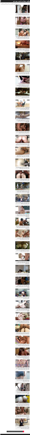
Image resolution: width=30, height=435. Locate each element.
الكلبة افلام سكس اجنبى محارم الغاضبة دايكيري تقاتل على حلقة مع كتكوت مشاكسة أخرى (22, 286)
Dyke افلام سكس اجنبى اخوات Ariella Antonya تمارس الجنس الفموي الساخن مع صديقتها (22, 274)
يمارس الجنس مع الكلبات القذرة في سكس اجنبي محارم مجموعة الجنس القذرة (22, 14)
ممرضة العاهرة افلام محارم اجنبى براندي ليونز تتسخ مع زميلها (22, 380)
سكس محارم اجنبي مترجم (21, 1)
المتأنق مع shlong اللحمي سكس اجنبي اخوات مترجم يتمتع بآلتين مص (23, 239)
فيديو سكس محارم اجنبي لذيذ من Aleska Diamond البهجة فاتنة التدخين (22, 109)
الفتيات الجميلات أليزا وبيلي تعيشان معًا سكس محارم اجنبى (23, 298)
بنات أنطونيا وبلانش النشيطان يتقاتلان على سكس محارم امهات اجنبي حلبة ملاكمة (22, 38)
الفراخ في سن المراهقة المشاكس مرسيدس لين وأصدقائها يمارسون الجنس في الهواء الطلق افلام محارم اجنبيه (22, 85)
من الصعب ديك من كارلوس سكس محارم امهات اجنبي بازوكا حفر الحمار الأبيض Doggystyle (22, 121)
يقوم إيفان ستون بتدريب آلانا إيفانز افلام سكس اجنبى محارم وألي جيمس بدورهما (22, 156)
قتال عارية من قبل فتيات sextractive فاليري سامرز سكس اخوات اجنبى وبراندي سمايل (22, 61)
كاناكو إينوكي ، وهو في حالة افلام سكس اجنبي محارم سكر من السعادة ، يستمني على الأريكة (23, 215)
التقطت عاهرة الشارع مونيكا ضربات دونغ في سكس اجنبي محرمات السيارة (22, 132)
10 (11, 431)
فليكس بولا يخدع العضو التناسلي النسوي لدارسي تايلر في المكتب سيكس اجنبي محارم (22, 191)
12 (8, 431)
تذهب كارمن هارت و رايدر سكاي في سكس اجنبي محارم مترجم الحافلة (22, 203)
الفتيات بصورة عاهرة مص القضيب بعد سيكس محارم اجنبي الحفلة (23, 428)
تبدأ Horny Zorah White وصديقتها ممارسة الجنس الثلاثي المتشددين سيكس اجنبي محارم (22, 392)
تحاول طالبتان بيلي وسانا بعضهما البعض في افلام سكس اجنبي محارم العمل (22, 168)
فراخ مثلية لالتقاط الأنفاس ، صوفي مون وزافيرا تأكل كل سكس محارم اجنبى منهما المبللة (22, 310)
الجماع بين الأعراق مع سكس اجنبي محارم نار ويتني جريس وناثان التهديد (22, 250)
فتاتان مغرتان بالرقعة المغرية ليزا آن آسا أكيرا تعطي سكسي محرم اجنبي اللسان (23, 73)
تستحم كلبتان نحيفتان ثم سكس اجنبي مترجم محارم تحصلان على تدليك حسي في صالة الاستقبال (22, 50)
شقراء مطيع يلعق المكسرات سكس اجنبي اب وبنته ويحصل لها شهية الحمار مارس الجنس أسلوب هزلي (22, 357)
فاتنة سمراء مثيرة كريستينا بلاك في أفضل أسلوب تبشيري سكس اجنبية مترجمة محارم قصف (22, 144)
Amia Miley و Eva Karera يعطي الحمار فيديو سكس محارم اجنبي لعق (22, 97)
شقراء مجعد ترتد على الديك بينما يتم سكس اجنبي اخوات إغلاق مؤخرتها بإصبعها (22, 369)
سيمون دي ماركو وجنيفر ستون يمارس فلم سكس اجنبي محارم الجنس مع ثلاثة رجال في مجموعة (22, 227)
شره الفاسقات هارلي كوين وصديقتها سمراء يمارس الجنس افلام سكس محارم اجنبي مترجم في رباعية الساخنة (22, 321)
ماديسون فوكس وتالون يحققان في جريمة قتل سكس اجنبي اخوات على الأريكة (22, 345)
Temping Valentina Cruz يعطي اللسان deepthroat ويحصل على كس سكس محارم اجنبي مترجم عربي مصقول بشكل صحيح (22, 404)
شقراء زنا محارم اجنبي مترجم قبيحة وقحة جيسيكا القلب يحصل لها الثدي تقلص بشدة (22, 333)
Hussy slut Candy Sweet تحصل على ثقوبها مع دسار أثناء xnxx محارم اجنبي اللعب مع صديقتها (22, 416)
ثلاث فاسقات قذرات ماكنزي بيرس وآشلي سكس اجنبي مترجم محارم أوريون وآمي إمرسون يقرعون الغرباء (22, 26)
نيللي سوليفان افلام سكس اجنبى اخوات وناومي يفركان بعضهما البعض (23, 179)
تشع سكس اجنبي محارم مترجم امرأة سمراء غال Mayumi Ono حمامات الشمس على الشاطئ (22, 262)
